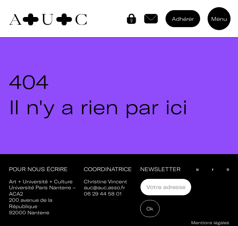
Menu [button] (219, 19)
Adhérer (183, 19)
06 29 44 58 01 (103, 194)
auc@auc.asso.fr (104, 188)
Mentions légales (210, 222)
